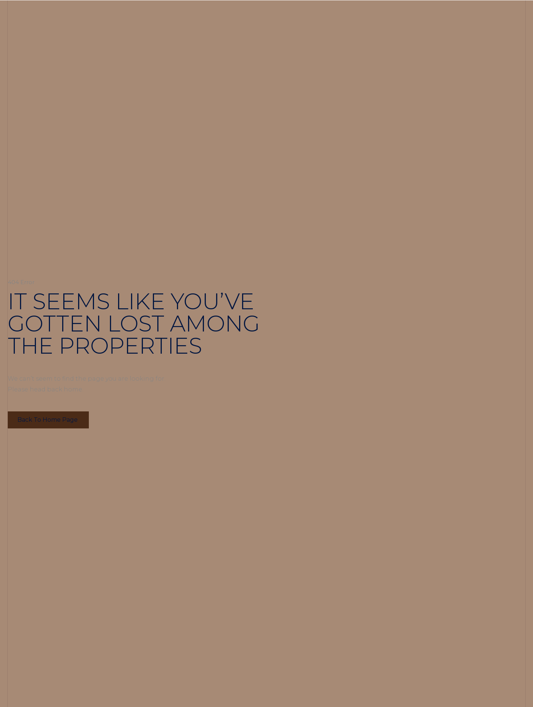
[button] (48, 419)
